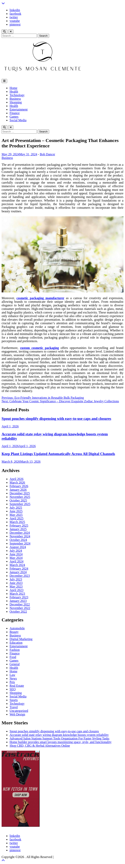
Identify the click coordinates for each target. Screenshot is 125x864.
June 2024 (16, 554)
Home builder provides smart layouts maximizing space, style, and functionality (60, 742)
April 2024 (16, 561)
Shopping (16, 102)
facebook (15, 13)
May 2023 (16, 586)
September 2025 (20, 504)
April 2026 (16, 479)
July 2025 (16, 507)
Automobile (17, 628)
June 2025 (16, 511)
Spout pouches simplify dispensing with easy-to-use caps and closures (56, 418)
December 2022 (20, 604)
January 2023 (18, 600)
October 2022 (18, 611)
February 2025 (19, 525)
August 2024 (18, 547)
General (15, 664)
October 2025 (18, 500)
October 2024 (18, 540)
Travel (14, 707)
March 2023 (17, 593)
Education (16, 642)
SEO (13, 689)
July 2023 (16, 579)
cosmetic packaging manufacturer (40, 298)
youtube (15, 21)
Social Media (18, 120)
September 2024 (20, 543)
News (13, 678)
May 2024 (16, 557)
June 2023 (16, 583)
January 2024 (18, 572)
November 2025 (20, 497)
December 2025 (20, 493)
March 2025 (17, 522)
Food (13, 657)
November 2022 (20, 608)
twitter (14, 17)
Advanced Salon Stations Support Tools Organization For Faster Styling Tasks (59, 738)
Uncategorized (19, 710)
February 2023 (19, 597)
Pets (12, 682)
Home (13, 88)
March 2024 (17, 565)
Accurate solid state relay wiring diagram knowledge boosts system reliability (59, 735)
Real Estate (17, 685)
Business (15, 98)
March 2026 (17, 482)
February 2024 (19, 568)
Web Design (17, 714)
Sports (14, 700)
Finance (15, 113)
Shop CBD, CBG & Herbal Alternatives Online (40, 745)
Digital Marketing (21, 639)
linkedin (15, 10)
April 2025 (16, 518)
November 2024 (20, 536)
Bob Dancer (47, 154)
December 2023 (20, 575)
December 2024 (20, 532)
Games (14, 116)
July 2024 (16, 550)
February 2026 (19, 486)
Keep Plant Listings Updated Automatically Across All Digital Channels (58, 454)
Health (14, 91)
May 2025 (16, 514)
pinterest (15, 24)
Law (12, 675)
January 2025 (18, 529)
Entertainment (19, 109)
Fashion (15, 649)
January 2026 (18, 489)
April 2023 (16, 590)
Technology (17, 95)
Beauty (14, 632)
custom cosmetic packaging (39, 348)
